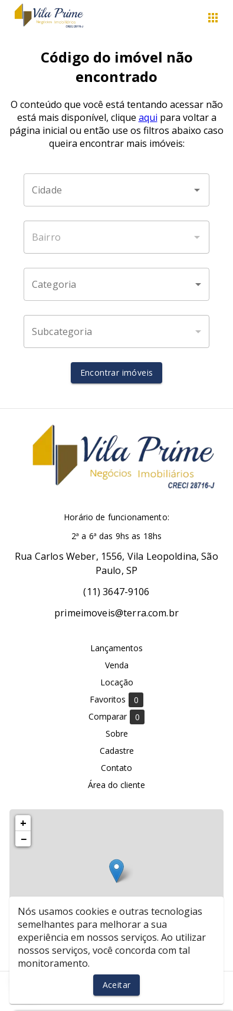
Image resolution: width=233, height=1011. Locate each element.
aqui (148, 117)
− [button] (24, 839)
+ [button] (23, 823)
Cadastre (117, 750)
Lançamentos (116, 648)
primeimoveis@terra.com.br (116, 612)
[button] (116, 284)
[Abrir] (197, 190)
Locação (116, 682)
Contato (116, 767)
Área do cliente (116, 784)
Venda (117, 665)
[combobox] (116, 189)
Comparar (116, 717)
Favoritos (116, 699)
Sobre (117, 733)
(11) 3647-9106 (116, 591)
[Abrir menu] (213, 18)
